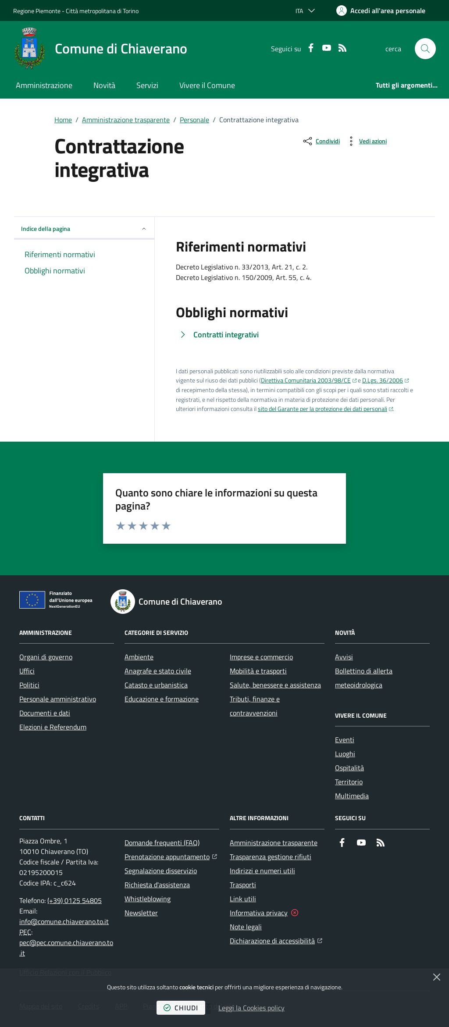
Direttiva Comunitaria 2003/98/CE (306, 380)
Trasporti (243, 884)
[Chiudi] (436, 977)
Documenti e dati (44, 713)
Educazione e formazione (162, 699)
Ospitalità (349, 767)
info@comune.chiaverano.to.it (64, 921)
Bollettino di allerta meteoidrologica (363, 678)
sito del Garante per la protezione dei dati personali (322, 408)
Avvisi (344, 657)
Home (63, 119)
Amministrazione (44, 85)
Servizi (147, 85)
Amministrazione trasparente (126, 119)
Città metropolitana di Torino (102, 10)
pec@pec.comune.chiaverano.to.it (66, 947)
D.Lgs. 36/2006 (382, 380)
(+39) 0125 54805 (74, 900)
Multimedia (352, 795)
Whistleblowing (148, 898)
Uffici (27, 671)
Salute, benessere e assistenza (275, 685)
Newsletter (141, 912)
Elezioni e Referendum (52, 727)
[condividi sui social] (321, 141)
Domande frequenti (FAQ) (162, 842)
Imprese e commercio (261, 657)
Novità (104, 85)
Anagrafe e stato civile (158, 671)
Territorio (349, 781)
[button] (425, 48)
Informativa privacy (259, 912)
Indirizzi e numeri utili (262, 870)
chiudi (181, 1007)
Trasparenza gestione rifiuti (270, 856)
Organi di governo (45, 657)
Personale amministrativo (57, 699)
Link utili (243, 898)
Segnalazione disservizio (161, 870)
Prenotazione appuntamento (171, 856)
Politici (29, 685)
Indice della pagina (84, 228)
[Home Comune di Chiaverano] (100, 49)
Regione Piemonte (37, 10)
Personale (194, 119)
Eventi (344, 739)
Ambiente (139, 657)
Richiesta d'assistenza (157, 884)
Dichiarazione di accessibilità (276, 940)
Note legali (246, 926)
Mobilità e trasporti (258, 671)
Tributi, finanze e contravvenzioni (255, 706)
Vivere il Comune (207, 85)
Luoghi (345, 753)
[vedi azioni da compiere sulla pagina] (365, 141)
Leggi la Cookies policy (251, 1007)
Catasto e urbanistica (156, 685)
